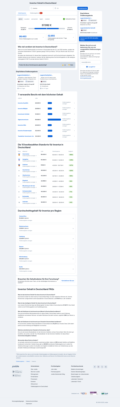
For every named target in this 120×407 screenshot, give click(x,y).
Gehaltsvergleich (75, 376)
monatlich (26, 19)
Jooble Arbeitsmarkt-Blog (58, 374)
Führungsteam (34, 374)
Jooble (106, 402)
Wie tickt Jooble (35, 371)
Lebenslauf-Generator (77, 379)
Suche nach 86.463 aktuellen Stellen (89, 39)
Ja (64, 65)
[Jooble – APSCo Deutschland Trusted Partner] (84, 393)
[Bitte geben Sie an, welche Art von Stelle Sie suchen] (41, 8)
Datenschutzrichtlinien (85, 76)
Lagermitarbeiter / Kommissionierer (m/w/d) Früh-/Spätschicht (23, 75)
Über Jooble (34, 369)
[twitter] (102, 366)
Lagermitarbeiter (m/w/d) (46, 75)
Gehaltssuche (82, 8)
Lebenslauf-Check (76, 381)
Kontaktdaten (34, 376)
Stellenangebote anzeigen (68, 103)
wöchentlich (34, 19)
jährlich (20, 19)
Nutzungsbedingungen (85, 78)
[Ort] (65, 8)
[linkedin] (105, 366)
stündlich (47, 19)
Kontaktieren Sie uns (68, 280)
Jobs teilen (54, 369)
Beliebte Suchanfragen (77, 369)
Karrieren (33, 381)
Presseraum (34, 379)
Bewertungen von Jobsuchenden (80, 374)
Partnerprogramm (55, 371)
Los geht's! (90, 67)
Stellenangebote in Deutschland (39, 386)
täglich (41, 19)
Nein (70, 65)
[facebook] (94, 366)
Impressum (29, 403)
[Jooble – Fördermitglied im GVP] (104, 393)
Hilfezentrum (34, 384)
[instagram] (98, 366)
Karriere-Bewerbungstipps (78, 371)
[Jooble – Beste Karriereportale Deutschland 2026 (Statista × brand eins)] (94, 393)
